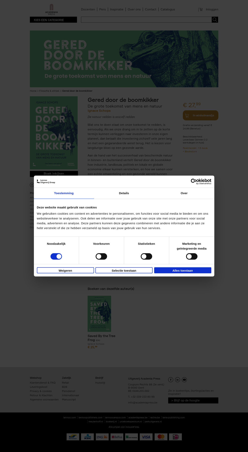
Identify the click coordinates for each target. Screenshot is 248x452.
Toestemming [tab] (64, 193)
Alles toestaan (182, 270)
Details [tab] (124, 193)
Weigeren (65, 270)
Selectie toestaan (124, 270)
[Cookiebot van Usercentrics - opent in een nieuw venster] (193, 182)
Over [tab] (184, 193)
